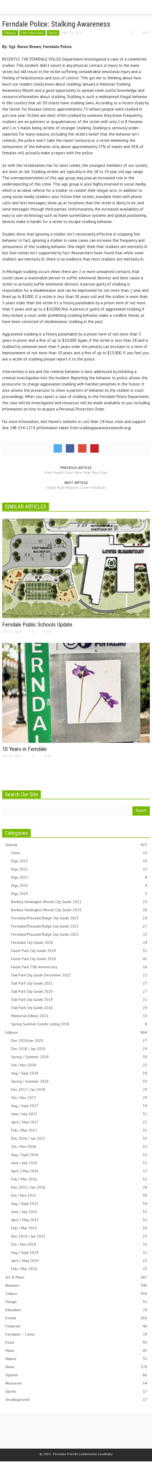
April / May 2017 (79, 1122)
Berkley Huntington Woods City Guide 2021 (79, 902)
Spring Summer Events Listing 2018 (79, 1024)
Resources (76, 1383)
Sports (76, 1391)
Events (76, 1318)
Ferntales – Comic (76, 1334)
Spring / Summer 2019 (79, 1057)
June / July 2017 (79, 1114)
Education (76, 1310)
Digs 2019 (79, 894)
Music (76, 1351)
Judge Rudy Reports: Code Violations (76, 487)
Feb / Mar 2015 (79, 1228)
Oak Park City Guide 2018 (79, 1008)
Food (76, 1342)
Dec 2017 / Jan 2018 (79, 1089)
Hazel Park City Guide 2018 (79, 959)
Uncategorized (76, 1399)
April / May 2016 (79, 1171)
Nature (76, 1359)
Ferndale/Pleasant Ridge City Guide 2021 (79, 934)
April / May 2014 (79, 1261)
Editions (10, 33)
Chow (79, 853)
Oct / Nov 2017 (79, 1098)
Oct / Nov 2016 (79, 1146)
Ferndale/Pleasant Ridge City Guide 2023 (79, 918)
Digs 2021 (79, 877)
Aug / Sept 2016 (79, 1155)
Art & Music (76, 1277)
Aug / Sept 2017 (79, 1106)
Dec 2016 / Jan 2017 (79, 1138)
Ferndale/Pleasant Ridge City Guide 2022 (79, 926)
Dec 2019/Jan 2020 (79, 1041)
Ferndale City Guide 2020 (79, 942)
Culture (76, 1293)
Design (76, 1302)
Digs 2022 (79, 869)
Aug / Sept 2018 (79, 1073)
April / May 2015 (79, 1220)
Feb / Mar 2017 (79, 1130)
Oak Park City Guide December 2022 (79, 975)
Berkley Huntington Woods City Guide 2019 (79, 910)
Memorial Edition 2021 (79, 1016)
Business (76, 1285)
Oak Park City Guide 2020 (79, 991)
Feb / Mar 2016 (32, 33)
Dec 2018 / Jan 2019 (79, 1049)
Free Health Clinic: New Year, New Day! (76, 472)
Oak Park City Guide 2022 (79, 983)
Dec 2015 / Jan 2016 (79, 1187)
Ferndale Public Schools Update (37, 624)
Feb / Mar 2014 (79, 1269)
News (53, 33)
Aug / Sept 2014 (79, 1252)
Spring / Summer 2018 (79, 1081)
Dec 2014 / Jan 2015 (79, 1236)
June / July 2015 (79, 1212)
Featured (76, 1326)
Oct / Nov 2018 (79, 1065)
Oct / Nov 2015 (79, 1195)
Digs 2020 (79, 885)
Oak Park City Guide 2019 (79, 1000)
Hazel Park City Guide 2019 (79, 951)
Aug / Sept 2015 (79, 1204)
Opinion (76, 1375)
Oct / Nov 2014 (79, 1244)
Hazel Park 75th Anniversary (79, 967)
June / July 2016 (79, 1163)
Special (76, 845)
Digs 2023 (79, 861)
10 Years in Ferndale (24, 749)
